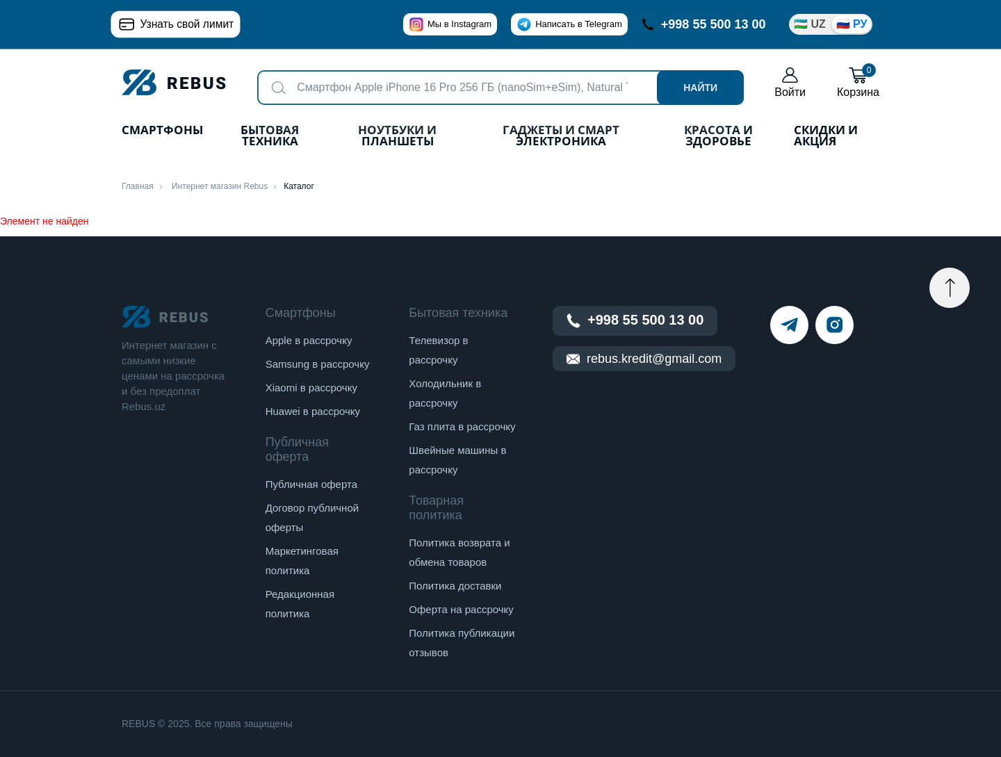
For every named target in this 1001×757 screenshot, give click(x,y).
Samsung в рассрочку (318, 364)
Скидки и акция (826, 136)
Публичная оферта (311, 484)
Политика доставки (455, 586)
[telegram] (789, 325)
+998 (704, 24)
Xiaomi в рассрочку (311, 387)
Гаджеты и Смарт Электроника (561, 136)
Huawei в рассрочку (313, 411)
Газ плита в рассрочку (462, 426)
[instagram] (834, 325)
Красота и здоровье (718, 136)
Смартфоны (162, 131)
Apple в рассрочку (309, 340)
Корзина (858, 82)
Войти (790, 82)
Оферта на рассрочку (461, 609)
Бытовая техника (270, 136)
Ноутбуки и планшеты (397, 136)
